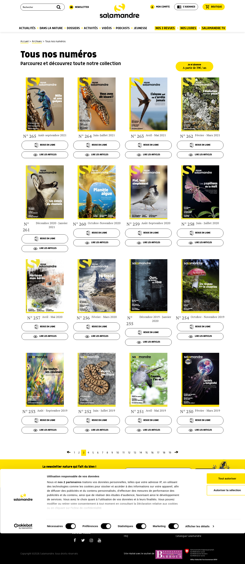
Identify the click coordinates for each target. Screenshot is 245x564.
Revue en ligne (45, 145)
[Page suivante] (176, 454)
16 (152, 454)
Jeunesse (140, 28)
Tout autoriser (215, 509)
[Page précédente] (68, 454)
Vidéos (107, 28)
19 (170, 454)
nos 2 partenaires (70, 512)
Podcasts (123, 28)
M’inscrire (205, 473)
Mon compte (160, 7)
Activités (91, 28)
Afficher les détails (197, 556)
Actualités (27, 28)
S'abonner (186, 7)
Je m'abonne (195, 66)
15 (146, 454)
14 (140, 454)
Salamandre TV (213, 28)
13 (135, 454)
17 (158, 454)
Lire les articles (45, 155)
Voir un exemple (69, 478)
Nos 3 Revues (165, 28)
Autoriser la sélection (215, 520)
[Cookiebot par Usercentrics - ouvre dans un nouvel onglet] (23, 557)
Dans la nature (51, 28)
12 (129, 454)
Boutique (213, 7)
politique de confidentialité (172, 482)
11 (123, 454)
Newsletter (79, 7)
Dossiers (73, 28)
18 (164, 454)
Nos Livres (188, 28)
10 (117, 454)
